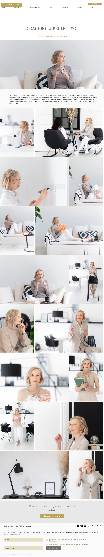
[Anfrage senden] (52, 516)
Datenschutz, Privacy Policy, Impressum (18, 526)
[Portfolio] (95, 4)
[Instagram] (81, 526)
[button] (20, 7)
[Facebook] (78, 526)
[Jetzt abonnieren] (53, 548)
